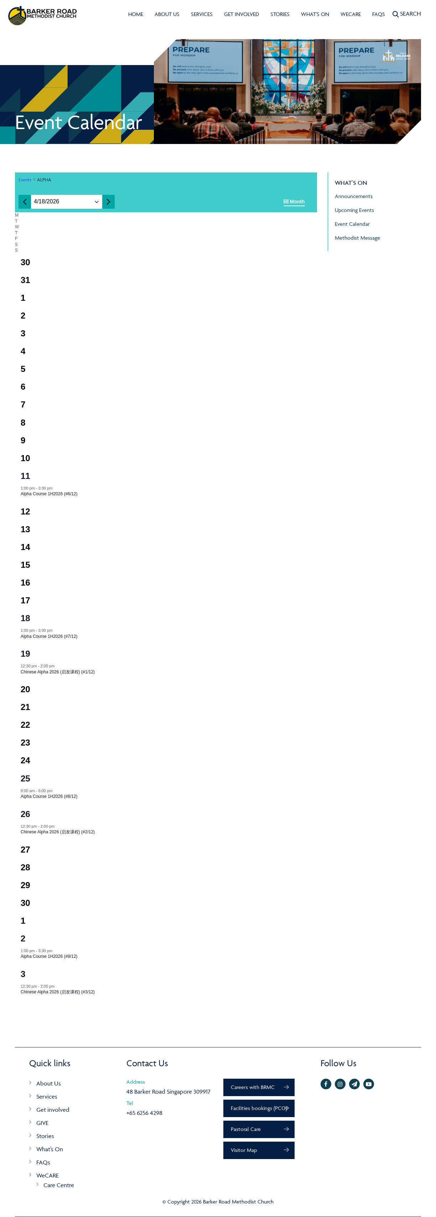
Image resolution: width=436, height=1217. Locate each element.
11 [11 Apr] (25, 476)
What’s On (49, 1149)
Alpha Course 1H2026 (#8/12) (49, 796)
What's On (315, 14)
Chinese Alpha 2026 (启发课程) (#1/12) (58, 671)
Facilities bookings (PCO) (259, 1108)
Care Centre (58, 1185)
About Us (167, 14)
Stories (280, 14)
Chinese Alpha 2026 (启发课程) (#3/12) (58, 991)
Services (202, 14)
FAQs (378, 14)
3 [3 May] (23, 974)
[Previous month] (25, 202)
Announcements (354, 196)
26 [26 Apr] (25, 814)
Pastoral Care (246, 1129)
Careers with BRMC (253, 1087)
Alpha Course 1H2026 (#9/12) (49, 956)
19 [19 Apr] (25, 653)
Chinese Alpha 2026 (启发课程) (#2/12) (58, 831)
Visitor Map (244, 1150)
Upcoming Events (354, 210)
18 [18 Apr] (25, 618)
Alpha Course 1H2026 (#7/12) (49, 636)
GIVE (42, 1122)
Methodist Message (357, 237)
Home (135, 14)
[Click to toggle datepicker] (46, 202)
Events (25, 179)
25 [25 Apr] (25, 778)
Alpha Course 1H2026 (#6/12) (49, 493)
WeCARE (351, 14)
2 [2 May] (23, 938)
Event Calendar (352, 223)
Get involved (241, 14)
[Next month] (108, 202)
